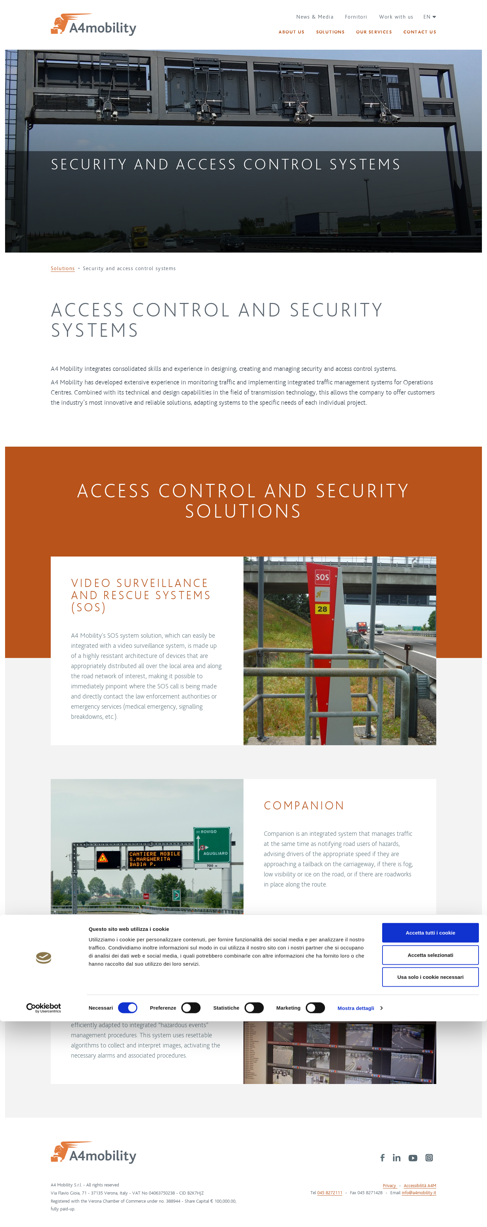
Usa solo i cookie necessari (430, 1182)
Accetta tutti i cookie (431, 1138)
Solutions (63, 268)
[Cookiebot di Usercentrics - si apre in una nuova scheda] (43, 1214)
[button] (427, 17)
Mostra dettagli (356, 1214)
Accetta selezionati (430, 1160)
